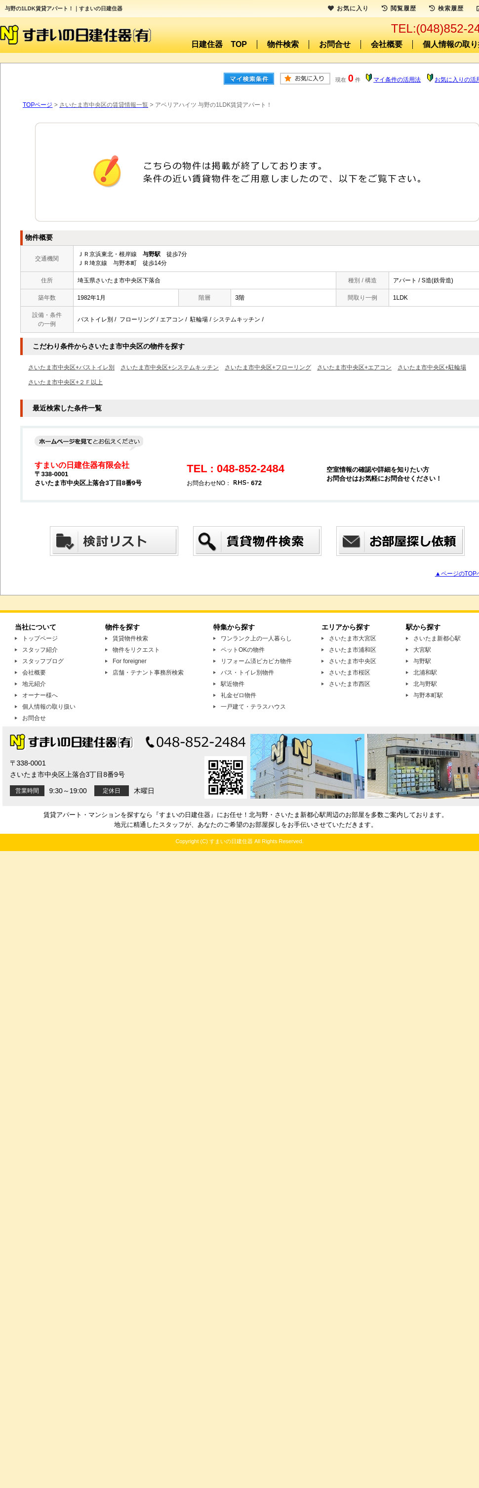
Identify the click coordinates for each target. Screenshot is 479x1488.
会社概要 (386, 44)
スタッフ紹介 (40, 649)
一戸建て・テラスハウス (253, 706)
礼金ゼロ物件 (238, 695)
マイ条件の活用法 (397, 79)
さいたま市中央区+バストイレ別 (71, 367)
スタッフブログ (43, 661)
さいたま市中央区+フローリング (268, 367)
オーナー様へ (40, 695)
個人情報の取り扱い (49, 706)
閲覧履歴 (399, 8)
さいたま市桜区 (349, 672)
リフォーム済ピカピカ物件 (256, 661)
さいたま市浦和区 (352, 649)
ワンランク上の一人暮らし (256, 638)
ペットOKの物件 (243, 649)
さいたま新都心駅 (437, 638)
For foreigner (130, 661)
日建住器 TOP (219, 44)
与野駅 (422, 661)
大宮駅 (422, 649)
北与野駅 (425, 683)
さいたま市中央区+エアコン (354, 367)
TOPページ (37, 104)
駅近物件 (232, 683)
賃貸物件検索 (130, 638)
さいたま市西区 (349, 683)
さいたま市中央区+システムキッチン (169, 367)
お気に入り (348, 8)
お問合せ (335, 44)
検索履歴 (446, 8)
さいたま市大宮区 (352, 638)
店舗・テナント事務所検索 (148, 672)
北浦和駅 (425, 672)
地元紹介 (34, 683)
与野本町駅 (428, 695)
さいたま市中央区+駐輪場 (432, 367)
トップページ (40, 638)
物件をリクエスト (136, 649)
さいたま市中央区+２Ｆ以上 (65, 382)
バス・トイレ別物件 (247, 672)
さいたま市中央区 (352, 661)
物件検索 (283, 44)
